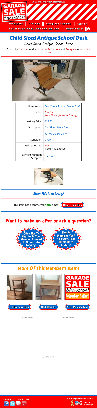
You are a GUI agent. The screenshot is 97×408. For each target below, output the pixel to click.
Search (82, 24)
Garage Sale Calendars (58, 24)
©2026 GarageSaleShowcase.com (79, 398)
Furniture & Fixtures (48, 49)
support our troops (88, 403)
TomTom (23, 49)
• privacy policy (8, 399)
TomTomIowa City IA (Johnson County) (61, 113)
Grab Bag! (34, 24)
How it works (16, 24)
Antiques (71, 49)
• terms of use (23, 399)
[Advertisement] (28, 334)
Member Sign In (74, 29)
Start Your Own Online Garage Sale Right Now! (34, 29)
